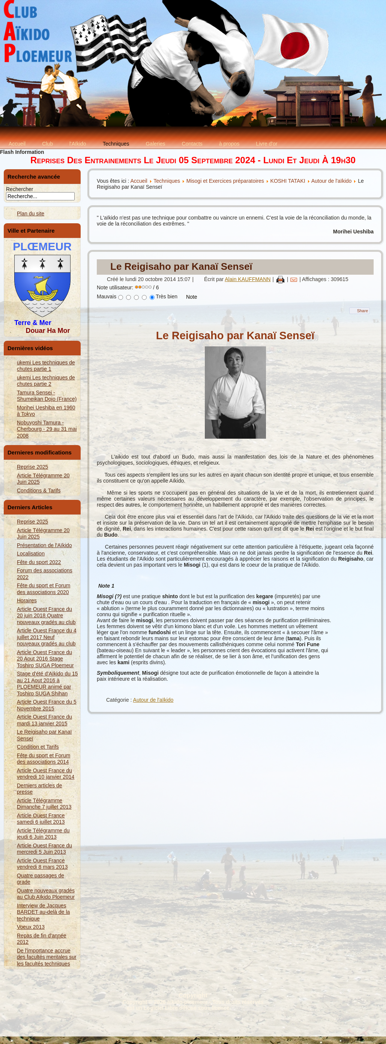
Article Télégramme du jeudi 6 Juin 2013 (43, 833)
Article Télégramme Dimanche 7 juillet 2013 (44, 803)
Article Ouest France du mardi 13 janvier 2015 (44, 720)
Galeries (155, 144)
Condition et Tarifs (38, 747)
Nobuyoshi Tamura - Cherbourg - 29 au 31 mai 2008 (47, 429)
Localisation (31, 554)
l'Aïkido (77, 144)
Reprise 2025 (32, 467)
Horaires (27, 600)
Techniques (116, 144)
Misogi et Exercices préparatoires (226, 181)
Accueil (17, 144)
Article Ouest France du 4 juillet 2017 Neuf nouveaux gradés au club (47, 637)
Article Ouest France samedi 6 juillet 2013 (41, 818)
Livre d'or (266, 144)
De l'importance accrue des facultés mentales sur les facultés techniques (47, 957)
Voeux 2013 (31, 927)
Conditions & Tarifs (38, 490)
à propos (229, 144)
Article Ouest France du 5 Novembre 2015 (47, 705)
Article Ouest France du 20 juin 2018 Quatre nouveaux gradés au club (46, 615)
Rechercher (19, 189)
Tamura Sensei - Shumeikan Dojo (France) (47, 396)
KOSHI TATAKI (287, 181)
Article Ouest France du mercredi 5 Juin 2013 (44, 848)
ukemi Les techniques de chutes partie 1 (46, 366)
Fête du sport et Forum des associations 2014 (43, 758)
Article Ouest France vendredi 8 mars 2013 (42, 863)
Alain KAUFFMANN (247, 279)
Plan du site (30, 214)
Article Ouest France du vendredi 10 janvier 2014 (45, 773)
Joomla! (115, 1008)
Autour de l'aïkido (331, 181)
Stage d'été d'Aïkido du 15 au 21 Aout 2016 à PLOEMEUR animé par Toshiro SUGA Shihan (47, 684)
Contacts (192, 144)
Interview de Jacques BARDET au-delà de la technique (43, 912)
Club (47, 144)
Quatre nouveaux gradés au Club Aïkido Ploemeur (46, 894)
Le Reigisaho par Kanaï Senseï (181, 266)
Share (362, 310)
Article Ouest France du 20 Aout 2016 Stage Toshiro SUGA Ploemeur (45, 658)
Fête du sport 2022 (39, 562)
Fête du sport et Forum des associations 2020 (43, 588)
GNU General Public (256, 1008)
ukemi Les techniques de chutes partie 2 (46, 381)
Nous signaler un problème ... (195, 1014)
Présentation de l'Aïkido (44, 545)
